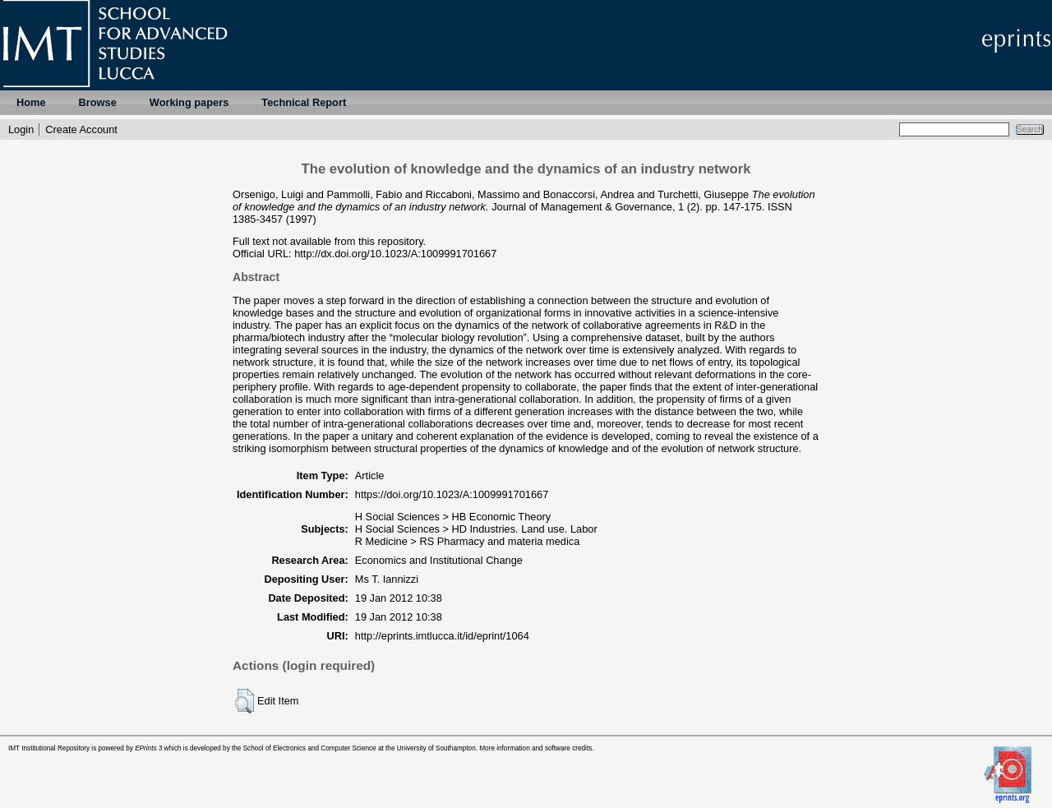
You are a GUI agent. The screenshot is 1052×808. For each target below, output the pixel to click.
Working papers (189, 102)
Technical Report (303, 102)
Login (21, 129)
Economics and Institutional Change (439, 560)
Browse (98, 102)
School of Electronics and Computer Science (309, 748)
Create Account (81, 129)
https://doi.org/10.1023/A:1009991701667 (452, 494)
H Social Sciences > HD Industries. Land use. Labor (476, 529)
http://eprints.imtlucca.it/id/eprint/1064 (442, 636)
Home (31, 102)
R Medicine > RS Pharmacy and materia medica (467, 541)
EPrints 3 (148, 748)
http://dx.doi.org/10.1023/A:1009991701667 (395, 253)
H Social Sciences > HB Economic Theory (453, 516)
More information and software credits (535, 748)
